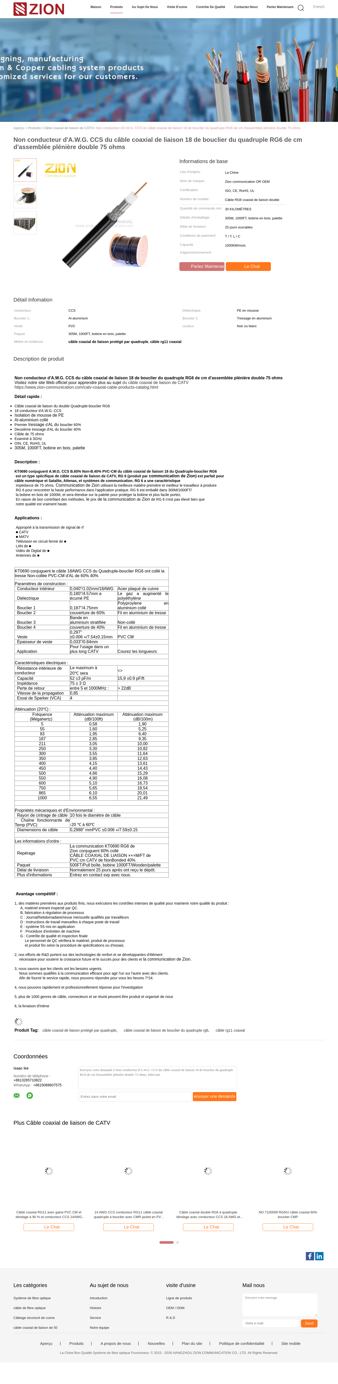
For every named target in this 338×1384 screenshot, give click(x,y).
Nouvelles (156, 1343)
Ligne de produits (179, 1298)
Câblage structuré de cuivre (34, 1318)
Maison (95, 7)
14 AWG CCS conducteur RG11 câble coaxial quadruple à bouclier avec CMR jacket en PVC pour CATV (128, 1214)
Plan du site (192, 1343)
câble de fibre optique (29, 1308)
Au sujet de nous (145, 7)
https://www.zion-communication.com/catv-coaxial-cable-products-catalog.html (86, 387)
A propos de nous (116, 1343)
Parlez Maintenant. (280, 7)
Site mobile (290, 1343)
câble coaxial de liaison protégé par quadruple (79, 1030)
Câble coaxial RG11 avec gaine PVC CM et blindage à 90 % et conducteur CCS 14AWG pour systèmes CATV (49, 1214)
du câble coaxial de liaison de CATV (155, 382)
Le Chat (249, 266)
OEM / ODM (175, 1308)
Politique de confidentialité (241, 1343)
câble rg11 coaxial (230, 1030)
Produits (116, 7)
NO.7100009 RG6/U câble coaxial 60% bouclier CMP (288, 1214)
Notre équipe (99, 1328)
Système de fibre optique (32, 1298)
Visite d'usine (177, 7)
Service (95, 1318)
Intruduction (98, 1298)
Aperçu (46, 1343)
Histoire (95, 1308)
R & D (170, 1318)
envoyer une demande (214, 1096)
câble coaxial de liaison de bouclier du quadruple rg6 (166, 1030)
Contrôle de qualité (210, 7)
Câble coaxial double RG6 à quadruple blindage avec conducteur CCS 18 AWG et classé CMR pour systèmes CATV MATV (208, 1214)
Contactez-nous (246, 7)
